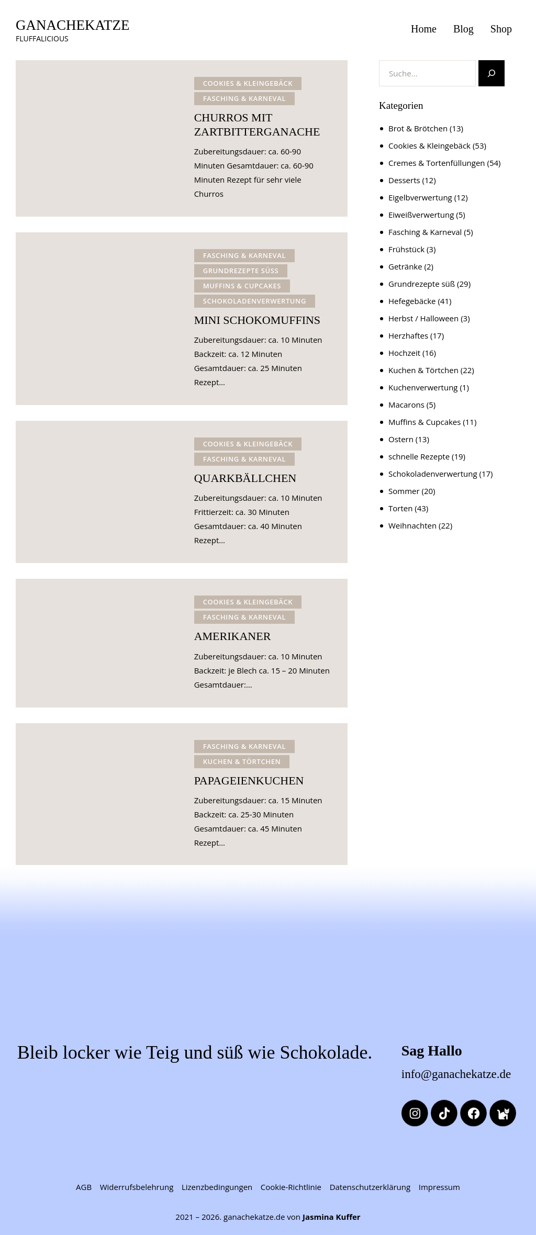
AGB (84, 1187)
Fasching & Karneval (244, 98)
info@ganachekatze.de (456, 1074)
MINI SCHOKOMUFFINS (257, 320)
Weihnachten (412, 525)
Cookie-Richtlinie (291, 1187)
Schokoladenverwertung (254, 301)
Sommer (404, 491)
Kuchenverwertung (423, 387)
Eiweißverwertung (421, 214)
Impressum (439, 1187)
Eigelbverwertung (420, 197)
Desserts (404, 180)
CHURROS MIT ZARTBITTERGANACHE (257, 124)
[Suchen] (491, 73)
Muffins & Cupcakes (242, 285)
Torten (400, 508)
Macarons (406, 404)
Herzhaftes (408, 335)
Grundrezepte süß (241, 270)
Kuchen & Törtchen (242, 761)
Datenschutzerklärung (370, 1187)
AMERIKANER (232, 636)
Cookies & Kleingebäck (248, 83)
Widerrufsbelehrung (137, 1187)
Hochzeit (404, 352)
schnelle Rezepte (419, 456)
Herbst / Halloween (423, 318)
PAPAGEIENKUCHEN (249, 780)
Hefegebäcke (412, 301)
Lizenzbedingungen (217, 1187)
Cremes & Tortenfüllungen (436, 163)
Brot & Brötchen (418, 128)
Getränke (405, 266)
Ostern (401, 439)
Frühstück (406, 249)
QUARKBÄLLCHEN (245, 478)
